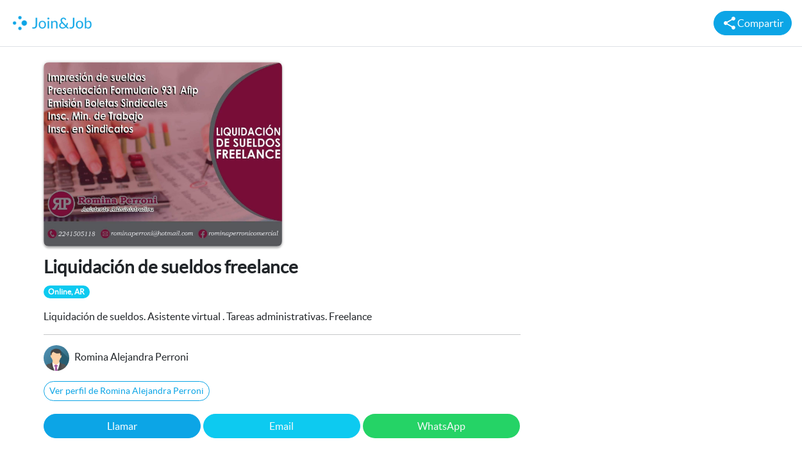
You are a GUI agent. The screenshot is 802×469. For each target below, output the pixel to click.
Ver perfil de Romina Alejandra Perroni (126, 391)
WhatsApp (441, 426)
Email (281, 426)
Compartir (752, 23)
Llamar (122, 426)
